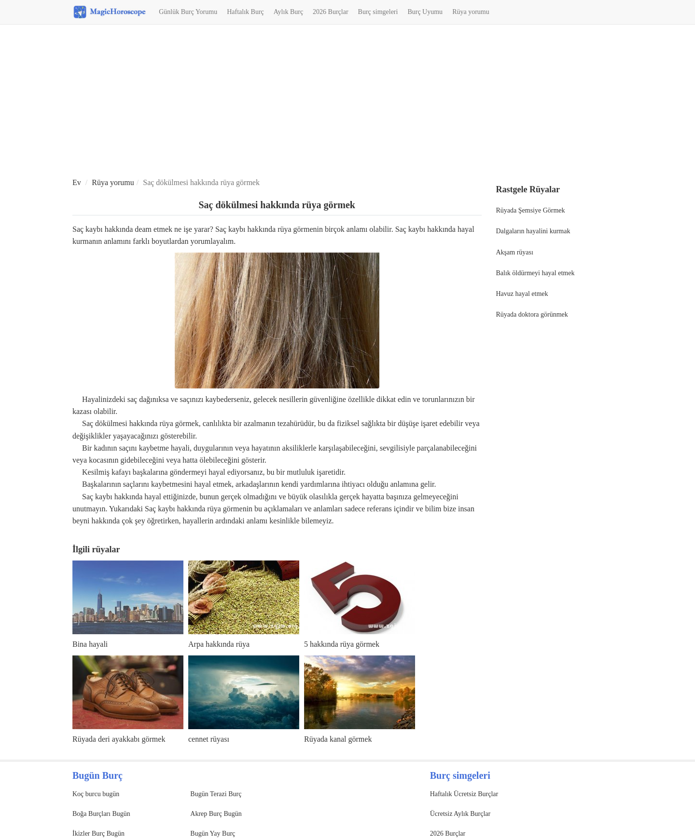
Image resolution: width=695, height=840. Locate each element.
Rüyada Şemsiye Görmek (530, 210)
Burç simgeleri (378, 11)
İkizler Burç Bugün (98, 833)
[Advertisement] (347, 101)
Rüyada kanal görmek (338, 739)
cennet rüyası (208, 739)
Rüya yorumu (470, 11)
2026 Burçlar (330, 11)
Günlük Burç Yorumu (188, 11)
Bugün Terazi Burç (215, 794)
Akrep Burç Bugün (216, 813)
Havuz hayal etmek (522, 293)
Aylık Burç (288, 11)
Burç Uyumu (425, 11)
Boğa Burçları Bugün (101, 813)
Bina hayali (90, 644)
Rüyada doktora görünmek (532, 314)
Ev (76, 182)
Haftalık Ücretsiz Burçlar (464, 794)
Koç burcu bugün (95, 794)
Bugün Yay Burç (212, 833)
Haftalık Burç (245, 11)
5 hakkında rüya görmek (341, 644)
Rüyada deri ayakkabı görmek (118, 739)
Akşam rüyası (514, 252)
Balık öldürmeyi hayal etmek (535, 273)
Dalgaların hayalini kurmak (533, 231)
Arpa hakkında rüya (219, 644)
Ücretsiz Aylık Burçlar (460, 813)
